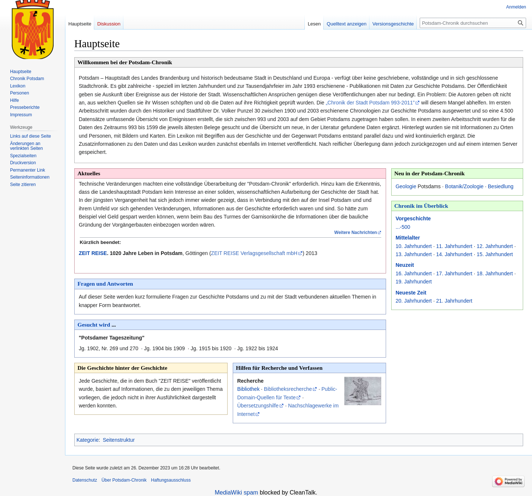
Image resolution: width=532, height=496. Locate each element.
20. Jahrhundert (414, 301)
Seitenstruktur (118, 440)
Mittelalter (408, 238)
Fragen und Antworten (105, 283)
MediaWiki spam (236, 492)
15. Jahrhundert (495, 254)
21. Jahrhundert (454, 301)
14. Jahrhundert (454, 254)
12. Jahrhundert (495, 246)
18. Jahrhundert (495, 273)
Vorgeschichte (413, 218)
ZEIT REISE (93, 253)
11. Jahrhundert (454, 246)
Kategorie (87, 440)
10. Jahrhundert (414, 246)
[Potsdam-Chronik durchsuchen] (473, 23)
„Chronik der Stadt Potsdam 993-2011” (370, 103)
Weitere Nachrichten (355, 232)
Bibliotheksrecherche (288, 389)
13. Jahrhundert (414, 254)
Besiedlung (501, 186)
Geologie (406, 186)
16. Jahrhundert (414, 273)
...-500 (403, 227)
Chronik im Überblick (421, 206)
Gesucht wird (94, 324)
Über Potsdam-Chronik (124, 480)
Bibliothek (248, 389)
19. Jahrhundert (414, 282)
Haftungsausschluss (171, 480)
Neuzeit (405, 265)
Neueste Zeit (411, 293)
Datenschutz (84, 480)
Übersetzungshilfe (258, 406)
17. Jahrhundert (454, 273)
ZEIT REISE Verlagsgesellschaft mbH (254, 253)
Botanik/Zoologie (464, 186)
